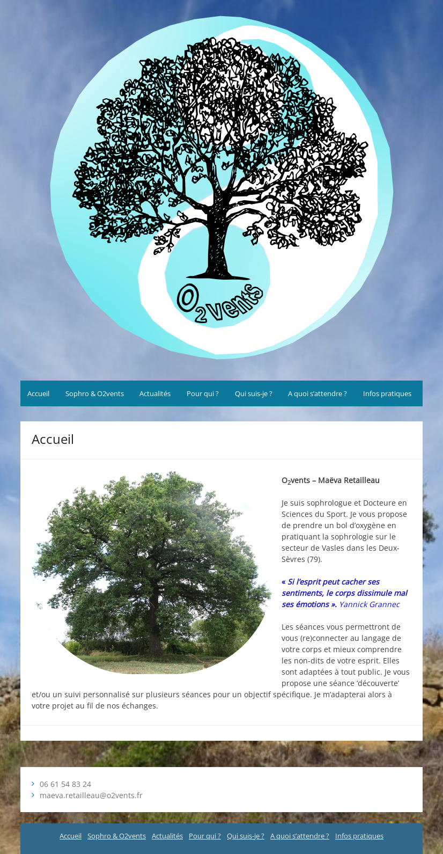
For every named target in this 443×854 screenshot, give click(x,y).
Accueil (38, 393)
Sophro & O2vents (94, 393)
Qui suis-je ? (253, 393)
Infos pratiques (387, 393)
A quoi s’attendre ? (317, 393)
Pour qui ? (203, 393)
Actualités (155, 393)
